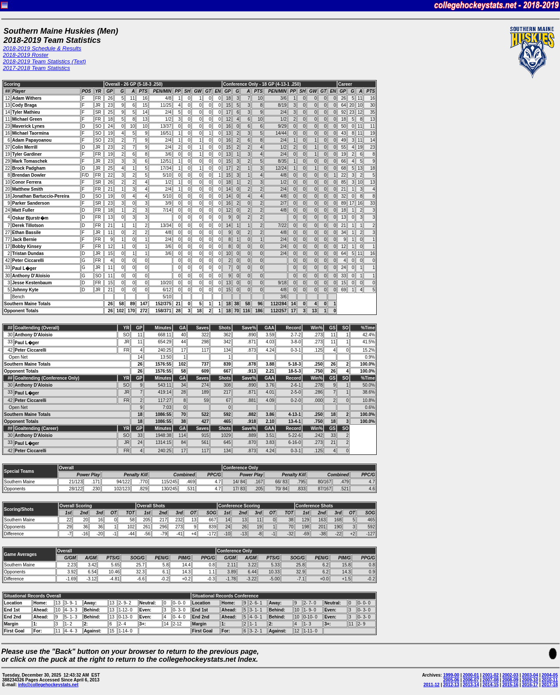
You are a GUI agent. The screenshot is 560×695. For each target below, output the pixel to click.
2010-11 (550, 680)
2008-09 (510, 680)
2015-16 (510, 684)
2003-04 (530, 675)
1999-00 (451, 675)
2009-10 (530, 680)
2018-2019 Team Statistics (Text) (44, 61)
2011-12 (432, 684)
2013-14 (471, 684)
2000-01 (471, 675)
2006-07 (471, 680)
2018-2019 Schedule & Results (42, 48)
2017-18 (550, 684)
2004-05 (550, 675)
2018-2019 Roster (26, 55)
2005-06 (451, 680)
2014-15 (491, 684)
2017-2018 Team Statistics (36, 68)
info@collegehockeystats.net (48, 684)
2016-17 (530, 684)
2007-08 (491, 680)
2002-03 (510, 675)
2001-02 (491, 675)
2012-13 (451, 684)
